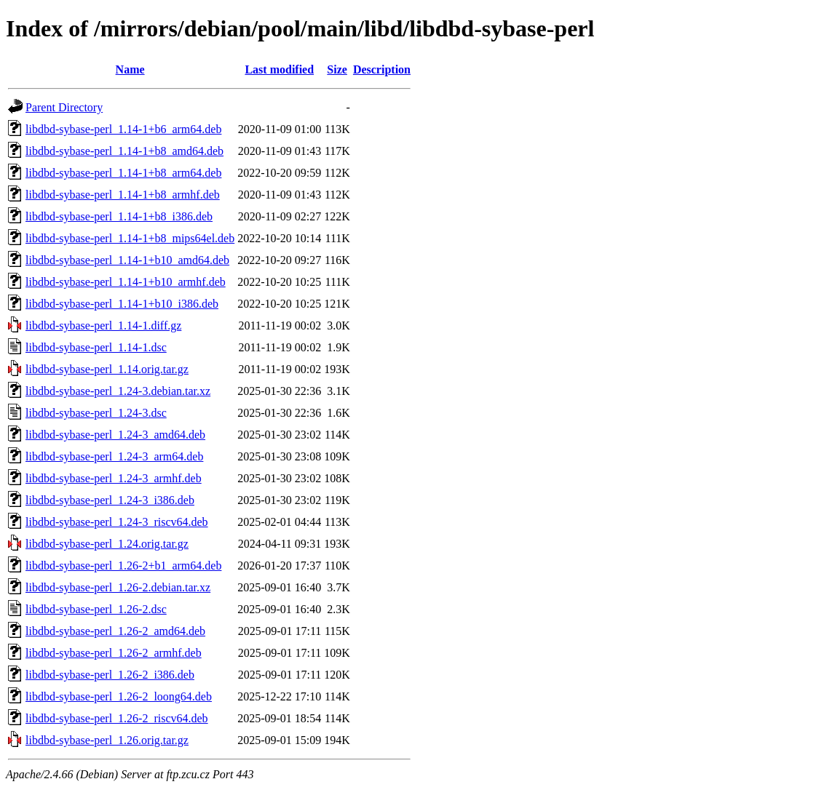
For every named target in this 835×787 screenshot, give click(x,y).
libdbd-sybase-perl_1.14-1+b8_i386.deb (119, 216)
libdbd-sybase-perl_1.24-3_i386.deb (109, 500)
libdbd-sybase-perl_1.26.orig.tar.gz (107, 740)
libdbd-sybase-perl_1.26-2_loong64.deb (118, 696)
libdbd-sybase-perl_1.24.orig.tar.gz (107, 544)
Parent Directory (64, 107)
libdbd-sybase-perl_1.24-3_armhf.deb (113, 478)
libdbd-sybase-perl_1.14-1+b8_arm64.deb (123, 173)
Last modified (279, 69)
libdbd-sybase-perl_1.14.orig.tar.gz (107, 369)
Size (337, 69)
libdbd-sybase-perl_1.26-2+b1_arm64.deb (123, 565)
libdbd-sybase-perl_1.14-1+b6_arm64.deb (123, 129)
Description (382, 69)
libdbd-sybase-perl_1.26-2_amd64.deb (115, 631)
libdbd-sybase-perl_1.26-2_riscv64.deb (116, 718)
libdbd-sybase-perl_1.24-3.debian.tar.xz (117, 391)
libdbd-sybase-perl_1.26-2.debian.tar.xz (117, 587)
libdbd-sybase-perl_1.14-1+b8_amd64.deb (124, 151)
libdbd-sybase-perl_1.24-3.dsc (96, 413)
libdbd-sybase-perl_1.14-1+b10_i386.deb (121, 303)
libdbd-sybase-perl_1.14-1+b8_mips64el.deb (129, 238)
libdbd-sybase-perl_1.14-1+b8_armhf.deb (122, 194)
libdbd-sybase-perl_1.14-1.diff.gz (103, 325)
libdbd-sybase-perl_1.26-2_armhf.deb (113, 653)
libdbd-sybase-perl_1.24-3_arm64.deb (114, 456)
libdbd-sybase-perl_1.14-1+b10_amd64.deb (127, 260)
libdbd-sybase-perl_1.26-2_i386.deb (109, 674)
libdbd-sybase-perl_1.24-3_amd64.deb (115, 434)
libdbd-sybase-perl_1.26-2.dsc (96, 609)
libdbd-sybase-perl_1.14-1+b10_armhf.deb (125, 282)
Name (130, 69)
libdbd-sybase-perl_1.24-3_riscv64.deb (116, 522)
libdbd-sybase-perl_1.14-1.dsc (96, 347)
